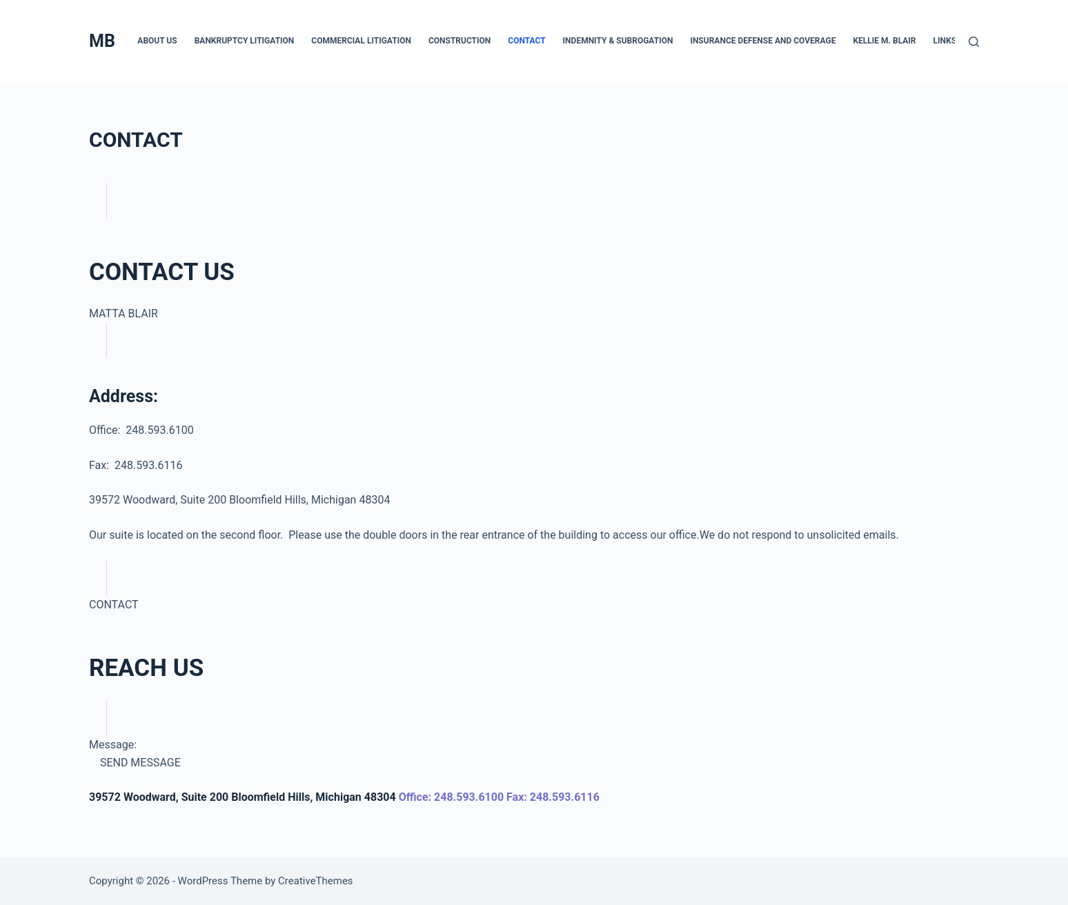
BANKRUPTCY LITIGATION (245, 41)
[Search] (974, 42)
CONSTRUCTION (459, 41)
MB (102, 41)
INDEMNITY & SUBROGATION (618, 41)
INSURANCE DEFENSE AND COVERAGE (762, 41)
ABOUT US (157, 41)
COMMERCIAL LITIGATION (361, 41)
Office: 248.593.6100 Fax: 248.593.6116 (499, 797)
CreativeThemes (315, 881)
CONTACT (526, 41)
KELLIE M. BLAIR (884, 41)
